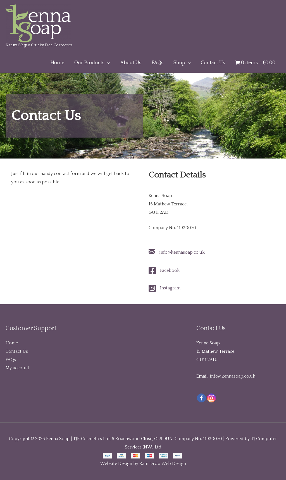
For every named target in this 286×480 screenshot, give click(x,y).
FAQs (11, 359)
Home (12, 342)
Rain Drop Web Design (162, 463)
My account (17, 367)
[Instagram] (211, 397)
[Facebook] (201, 397)
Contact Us (17, 351)
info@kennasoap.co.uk (182, 252)
